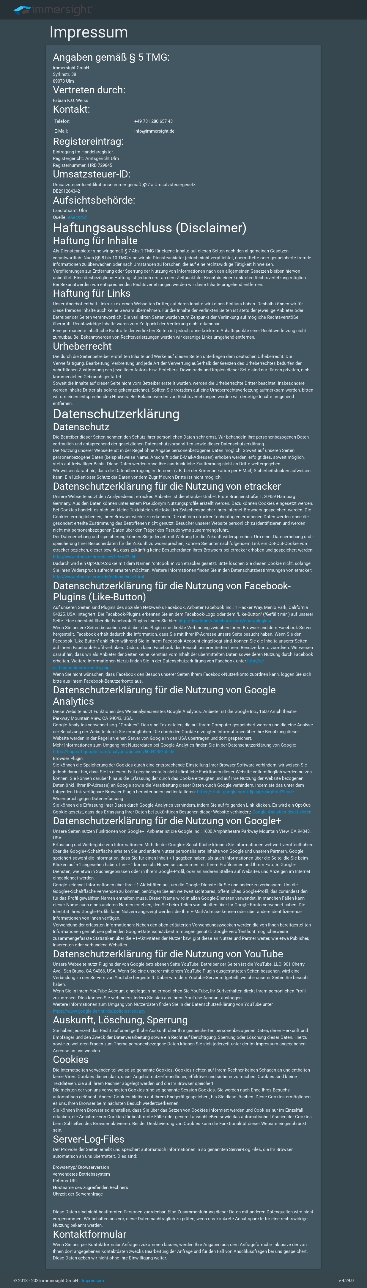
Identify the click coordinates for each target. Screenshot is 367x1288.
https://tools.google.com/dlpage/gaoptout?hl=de (245, 791)
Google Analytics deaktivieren (281, 812)
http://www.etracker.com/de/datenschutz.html (98, 576)
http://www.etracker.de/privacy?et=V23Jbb (94, 557)
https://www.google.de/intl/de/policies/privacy (99, 1011)
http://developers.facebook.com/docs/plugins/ (225, 620)
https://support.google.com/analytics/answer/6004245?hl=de (113, 751)
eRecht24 (77, 217)
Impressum (93, 1280)
